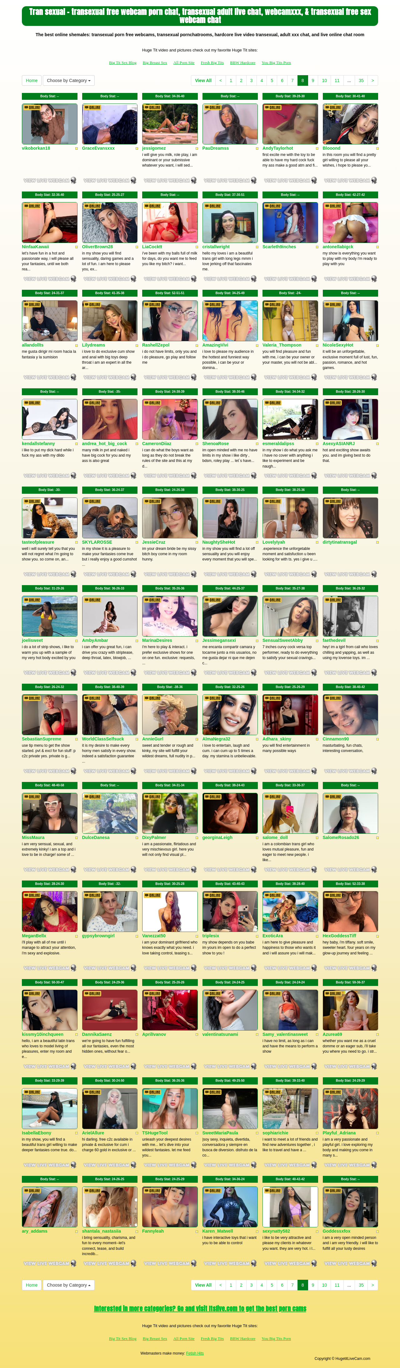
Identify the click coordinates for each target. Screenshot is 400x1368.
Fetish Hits (195, 1353)
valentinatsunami (220, 1034)
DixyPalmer (154, 837)
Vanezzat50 (154, 935)
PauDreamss (215, 148)
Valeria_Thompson (281, 344)
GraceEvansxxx (98, 148)
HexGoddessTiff (339, 935)
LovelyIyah (273, 542)
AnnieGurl (152, 738)
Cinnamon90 (336, 738)
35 (361, 80)
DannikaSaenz (97, 1034)
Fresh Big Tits (212, 62)
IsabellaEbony (36, 1132)
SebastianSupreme (41, 738)
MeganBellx (34, 935)
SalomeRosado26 (341, 837)
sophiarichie (275, 1132)
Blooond (332, 148)
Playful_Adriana (339, 1132)
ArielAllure (93, 1132)
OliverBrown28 (97, 246)
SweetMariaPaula (220, 1132)
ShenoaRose (215, 443)
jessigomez (154, 148)
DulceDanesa (96, 837)
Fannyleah (153, 1231)
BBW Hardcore (242, 62)
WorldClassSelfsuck (103, 738)
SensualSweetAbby (282, 640)
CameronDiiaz (156, 443)
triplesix (210, 935)
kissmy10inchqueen (42, 1034)
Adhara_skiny (276, 738)
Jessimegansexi (219, 640)
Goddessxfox (337, 1231)
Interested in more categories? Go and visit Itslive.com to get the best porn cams (200, 1308)
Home (32, 80)
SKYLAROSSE (97, 542)
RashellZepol (155, 344)
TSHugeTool (155, 1132)
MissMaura (33, 837)
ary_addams (35, 1231)
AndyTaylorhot (277, 148)
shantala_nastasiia (101, 1231)
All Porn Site (184, 62)
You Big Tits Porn (276, 62)
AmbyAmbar (95, 640)
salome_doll (275, 837)
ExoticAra (272, 935)
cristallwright (216, 246)
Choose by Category (69, 80)
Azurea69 (332, 1034)
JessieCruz (153, 542)
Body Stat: (49, 96)
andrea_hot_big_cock (104, 443)
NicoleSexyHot (338, 344)
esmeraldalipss (278, 443)
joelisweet (32, 640)
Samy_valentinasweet (285, 1034)
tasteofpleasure (38, 542)
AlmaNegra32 (216, 738)
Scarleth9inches (279, 246)
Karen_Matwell (217, 1231)
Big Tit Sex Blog (123, 62)
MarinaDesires (157, 640)
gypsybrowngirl (98, 935)
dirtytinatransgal (340, 542)
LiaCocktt (152, 246)
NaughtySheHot (218, 542)
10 (324, 80)
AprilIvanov (154, 1034)
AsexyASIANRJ (339, 443)
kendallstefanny (38, 443)
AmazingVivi (215, 344)
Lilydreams (93, 344)
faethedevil (334, 640)
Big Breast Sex (155, 62)
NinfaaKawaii (35, 246)
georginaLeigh (217, 837)
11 (337, 80)
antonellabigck (338, 246)
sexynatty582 (276, 1231)
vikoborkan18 (36, 148)
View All (203, 80)
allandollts (32, 344)
